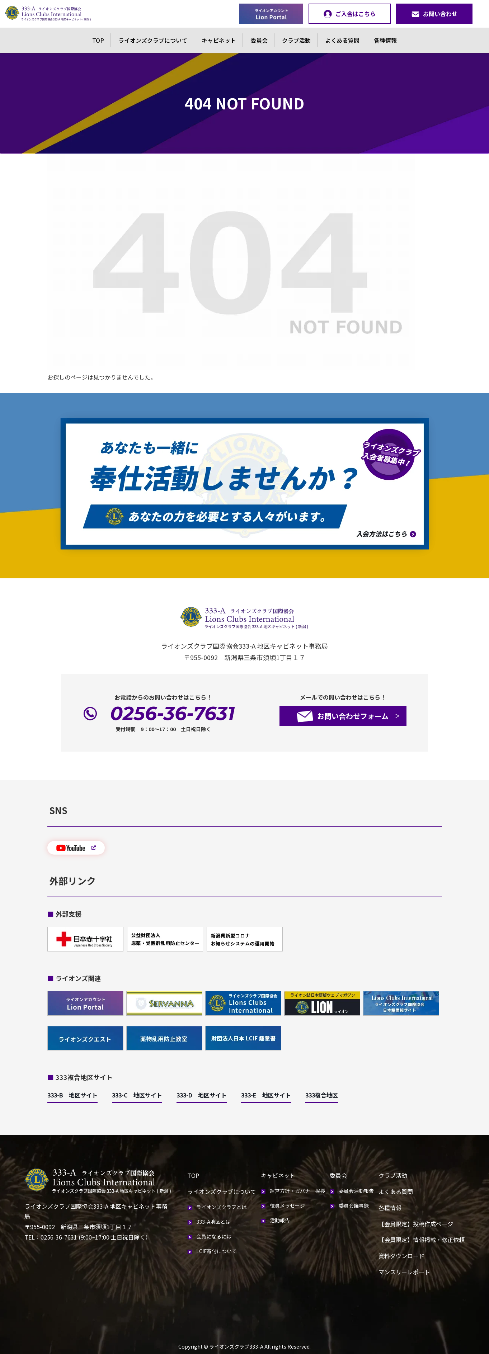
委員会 (259, 40)
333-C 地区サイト (137, 1095)
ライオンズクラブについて (152, 40)
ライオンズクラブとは (221, 1206)
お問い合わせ (434, 13)
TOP (98, 40)
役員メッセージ (287, 1205)
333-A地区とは (213, 1221)
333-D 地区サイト (202, 1095)
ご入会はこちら (350, 13)
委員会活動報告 (356, 1190)
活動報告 (280, 1220)
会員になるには (213, 1236)
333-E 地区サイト (266, 1095)
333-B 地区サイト (72, 1095)
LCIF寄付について (216, 1251)
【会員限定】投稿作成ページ (415, 1223)
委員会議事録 (354, 1205)
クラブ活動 (296, 40)
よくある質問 (342, 40)
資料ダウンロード (401, 1255)
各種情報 (385, 40)
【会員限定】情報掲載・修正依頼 (421, 1239)
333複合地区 (321, 1095)
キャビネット (219, 40)
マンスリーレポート (404, 1272)
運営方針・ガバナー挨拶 (297, 1190)
